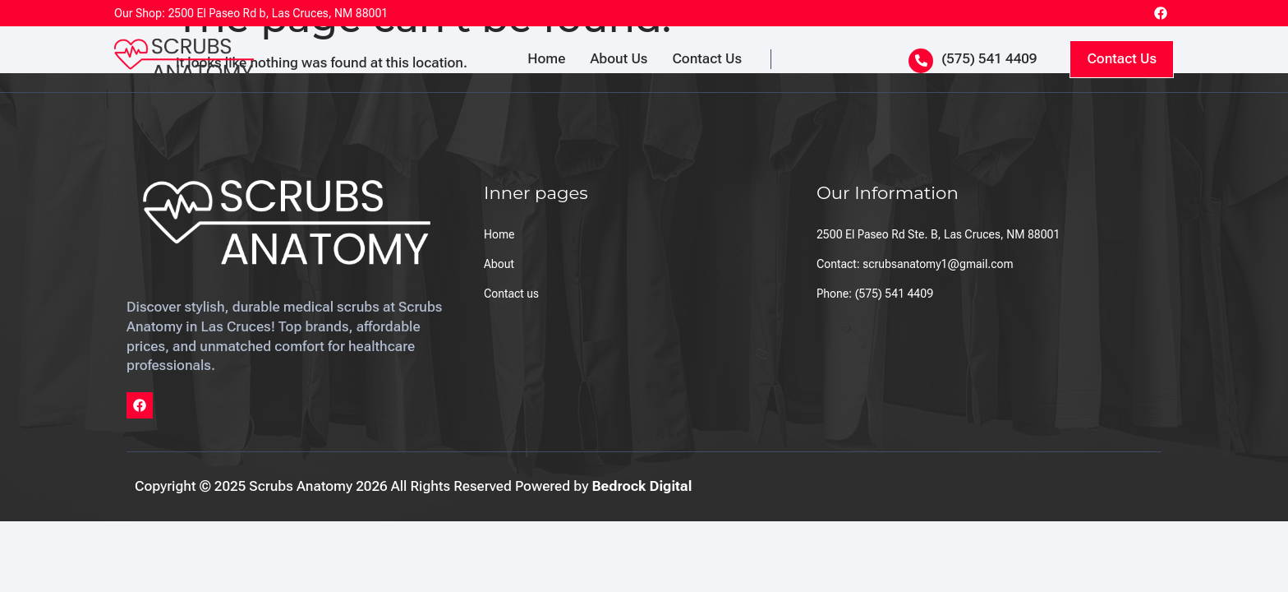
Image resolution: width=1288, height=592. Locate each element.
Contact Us (707, 58)
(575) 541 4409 (989, 58)
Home (546, 58)
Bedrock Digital (641, 486)
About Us (618, 58)
